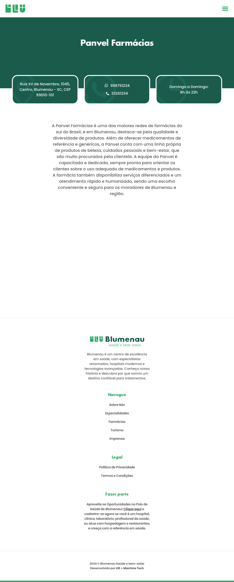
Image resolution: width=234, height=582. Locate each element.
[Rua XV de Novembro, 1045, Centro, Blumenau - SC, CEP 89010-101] (117, 249)
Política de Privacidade (117, 467)
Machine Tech (133, 568)
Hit (118, 568)
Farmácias (117, 421)
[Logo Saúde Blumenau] (15, 9)
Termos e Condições (117, 475)
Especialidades (117, 413)
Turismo (117, 430)
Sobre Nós (117, 404)
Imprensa (117, 438)
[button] (225, 8)
